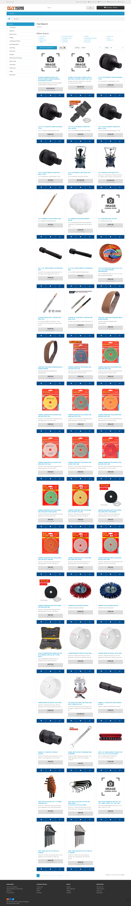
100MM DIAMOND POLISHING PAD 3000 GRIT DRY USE (49, 463)
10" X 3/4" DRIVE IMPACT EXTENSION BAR (80, 269)
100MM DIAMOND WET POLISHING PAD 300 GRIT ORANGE (49, 558)
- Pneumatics (12, 64)
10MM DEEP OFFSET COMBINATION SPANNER (80, 753)
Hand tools (65, 42)
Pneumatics (87, 42)
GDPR (38, 890)
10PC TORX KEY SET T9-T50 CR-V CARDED (48, 851)
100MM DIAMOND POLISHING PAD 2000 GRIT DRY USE (79, 415)
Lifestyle (87, 36)
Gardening (64, 40)
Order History (100, 889)
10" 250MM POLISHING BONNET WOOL (79, 219)
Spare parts (110, 40)
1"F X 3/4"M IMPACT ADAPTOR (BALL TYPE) (110, 78)
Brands (69, 887)
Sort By (77, 47)
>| (68, 875)
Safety (108, 38)
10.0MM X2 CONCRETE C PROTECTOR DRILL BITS (80, 318)
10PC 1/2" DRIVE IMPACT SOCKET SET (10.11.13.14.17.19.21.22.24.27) (110, 753)
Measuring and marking (91, 38)
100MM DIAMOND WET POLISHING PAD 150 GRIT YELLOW (79, 511)
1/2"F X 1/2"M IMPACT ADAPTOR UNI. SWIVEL (79, 127)
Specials (69, 892)
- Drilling (10, 37)
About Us (9, 890)
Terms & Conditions (12, 887)
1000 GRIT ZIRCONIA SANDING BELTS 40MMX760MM (50, 367)
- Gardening (11, 48)
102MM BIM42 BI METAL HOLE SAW (80, 653)
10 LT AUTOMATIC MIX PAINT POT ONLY (79, 173)
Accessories (42, 36)
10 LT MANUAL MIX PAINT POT (108, 172)
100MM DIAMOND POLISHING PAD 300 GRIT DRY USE (109, 415)
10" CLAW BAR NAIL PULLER (107, 218)
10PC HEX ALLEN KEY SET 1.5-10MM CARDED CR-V (49, 802)
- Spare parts (11, 75)
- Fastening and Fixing (14, 41)
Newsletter (100, 892)
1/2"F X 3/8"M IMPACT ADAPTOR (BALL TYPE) (49, 173)
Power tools (110, 36)
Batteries (41, 38)
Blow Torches (42, 40)
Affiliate (69, 890)
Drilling (41, 42)
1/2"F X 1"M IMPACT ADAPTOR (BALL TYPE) (50, 127)
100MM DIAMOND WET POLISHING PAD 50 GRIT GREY (109, 558)
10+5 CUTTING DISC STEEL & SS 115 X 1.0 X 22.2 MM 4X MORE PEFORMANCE (110, 269)
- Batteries (11, 31)
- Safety (10, 71)
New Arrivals (88, 40)
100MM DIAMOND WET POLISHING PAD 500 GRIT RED (49, 606)
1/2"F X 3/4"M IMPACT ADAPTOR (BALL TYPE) (109, 127)
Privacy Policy (10, 892)
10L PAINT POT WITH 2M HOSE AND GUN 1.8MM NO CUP (80, 703)
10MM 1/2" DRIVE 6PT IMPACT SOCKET (48, 753)
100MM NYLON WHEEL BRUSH (78, 605)
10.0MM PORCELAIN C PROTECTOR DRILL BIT (49, 318)
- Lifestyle (11, 54)
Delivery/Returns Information (15, 889)
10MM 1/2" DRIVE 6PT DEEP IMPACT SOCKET (110, 703)
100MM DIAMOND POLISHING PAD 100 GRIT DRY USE (79, 367)
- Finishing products (13, 44)
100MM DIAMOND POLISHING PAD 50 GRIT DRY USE (79, 463)
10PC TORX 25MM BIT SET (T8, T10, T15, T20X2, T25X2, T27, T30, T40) (109, 802)
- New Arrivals (12, 61)
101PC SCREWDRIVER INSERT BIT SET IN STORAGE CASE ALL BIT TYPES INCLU (50, 654)
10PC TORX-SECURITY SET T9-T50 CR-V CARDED (80, 851)
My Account (100, 887)
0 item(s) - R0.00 (110, 8)
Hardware (11, 13)
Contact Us (40, 887)
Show (106, 47)
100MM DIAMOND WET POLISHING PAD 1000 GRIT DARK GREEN (49, 511)
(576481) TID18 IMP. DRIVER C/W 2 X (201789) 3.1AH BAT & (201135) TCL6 (80, 78)
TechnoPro (15, 901)
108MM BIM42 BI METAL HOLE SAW (49, 702)
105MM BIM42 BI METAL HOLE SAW (110, 653)
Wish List (99, 890)
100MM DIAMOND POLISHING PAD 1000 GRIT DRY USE (109, 367)
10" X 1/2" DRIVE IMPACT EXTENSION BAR (50, 269)
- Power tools (12, 68)
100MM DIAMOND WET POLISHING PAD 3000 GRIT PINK (79, 558)
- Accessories (11, 27)
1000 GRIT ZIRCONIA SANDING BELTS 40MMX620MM (110, 318)
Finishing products (66, 38)
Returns (39, 889)
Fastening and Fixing (67, 36)
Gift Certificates (71, 889)
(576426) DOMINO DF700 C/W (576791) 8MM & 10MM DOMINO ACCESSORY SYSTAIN (49, 78)
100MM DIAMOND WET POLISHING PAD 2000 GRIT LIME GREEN (109, 511)
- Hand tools (11, 51)
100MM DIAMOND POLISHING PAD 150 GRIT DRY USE (49, 415)
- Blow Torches (12, 34)
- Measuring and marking (15, 58)
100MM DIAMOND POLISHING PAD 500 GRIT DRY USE (109, 463)
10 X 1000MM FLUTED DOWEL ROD (49, 218)
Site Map (39, 892)
